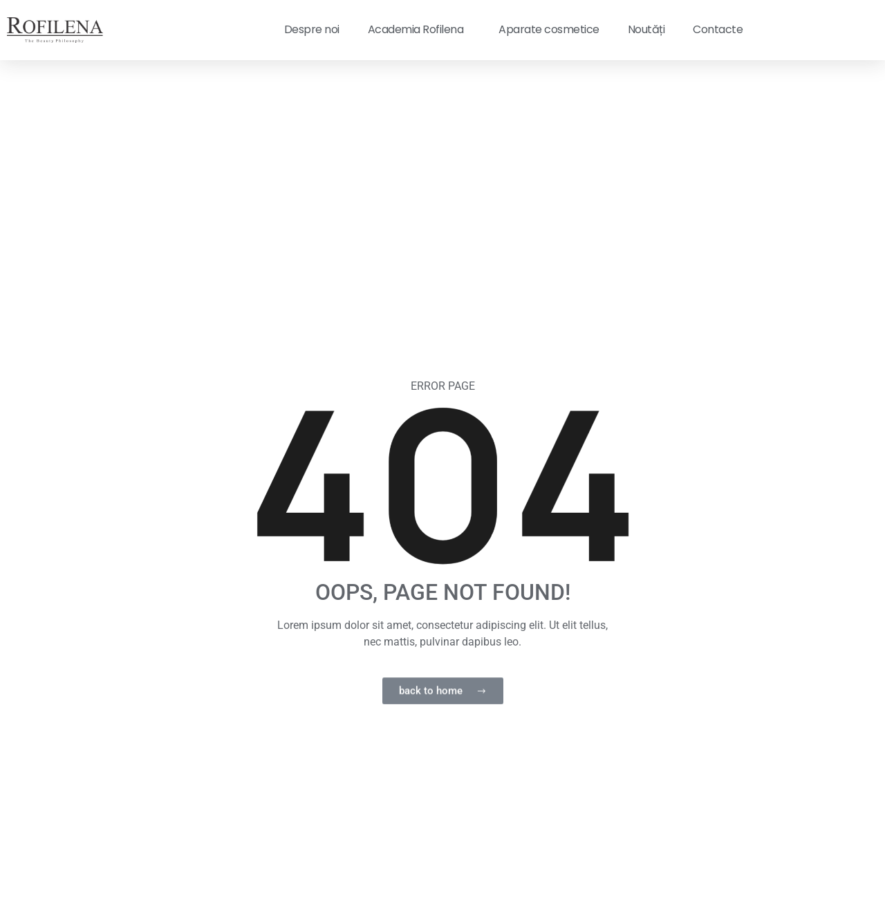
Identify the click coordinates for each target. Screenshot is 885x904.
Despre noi (311, 29)
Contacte (718, 29)
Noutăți (646, 29)
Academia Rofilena (419, 29)
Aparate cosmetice (549, 29)
